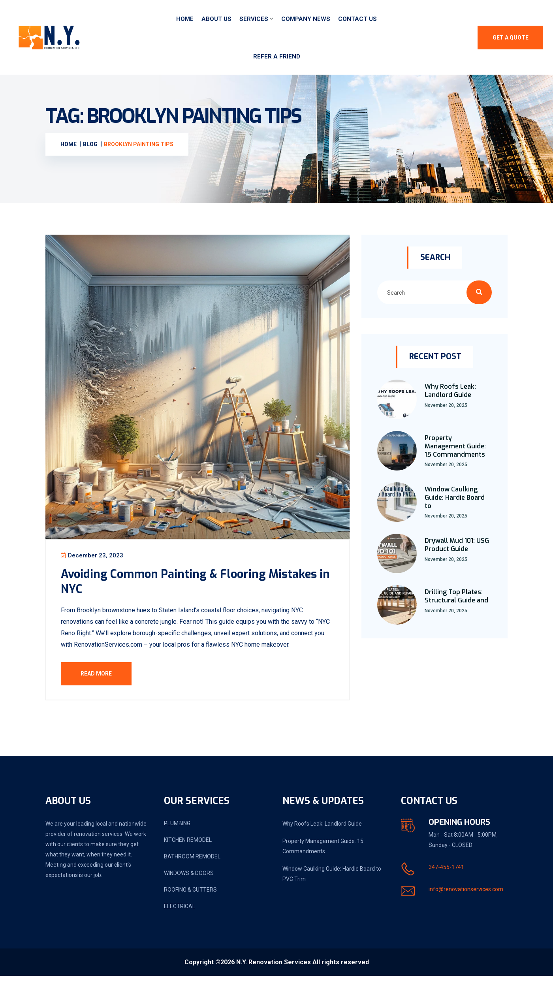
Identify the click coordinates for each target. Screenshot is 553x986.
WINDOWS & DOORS (189, 883)
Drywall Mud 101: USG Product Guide (457, 544)
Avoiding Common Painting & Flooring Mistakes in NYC (177, 586)
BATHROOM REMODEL (192, 867)
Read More (101, 678)
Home (185, 19)
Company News (305, 19)
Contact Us (357, 19)
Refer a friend (276, 56)
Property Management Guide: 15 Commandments (455, 446)
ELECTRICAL (179, 916)
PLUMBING (177, 833)
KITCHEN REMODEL (188, 850)
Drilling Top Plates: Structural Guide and (456, 596)
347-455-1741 (446, 877)
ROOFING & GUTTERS (190, 900)
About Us (216, 19)
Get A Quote (511, 37)
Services (253, 19)
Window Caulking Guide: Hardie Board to (455, 497)
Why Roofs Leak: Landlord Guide (450, 390)
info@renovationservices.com (466, 899)
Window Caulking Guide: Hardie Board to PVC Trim (331, 884)
